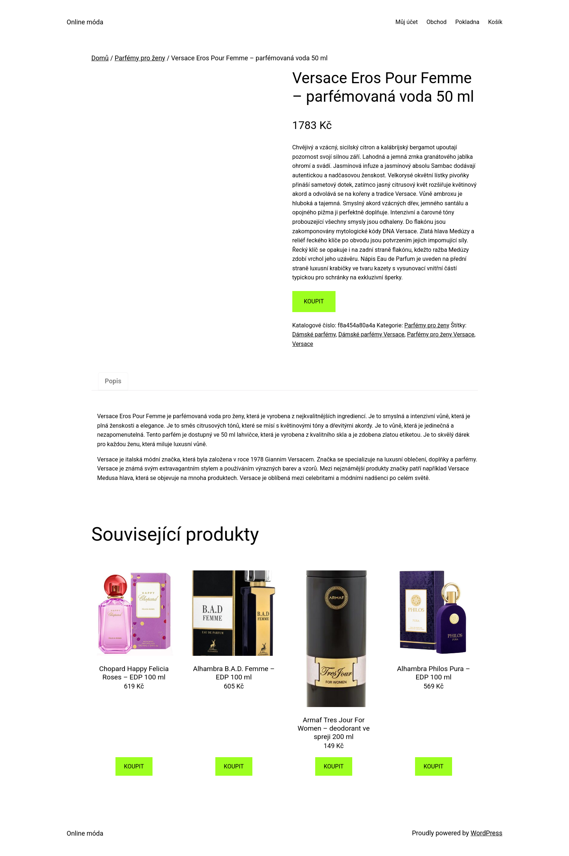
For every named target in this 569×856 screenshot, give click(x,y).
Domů (100, 58)
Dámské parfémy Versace (371, 334)
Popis (113, 381)
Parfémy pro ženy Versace (440, 334)
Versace (302, 343)
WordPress (486, 833)
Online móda (85, 22)
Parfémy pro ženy (140, 58)
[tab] (113, 381)
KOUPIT (314, 301)
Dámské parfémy (314, 334)
